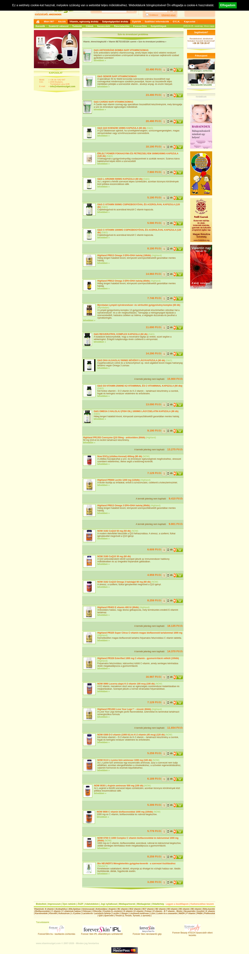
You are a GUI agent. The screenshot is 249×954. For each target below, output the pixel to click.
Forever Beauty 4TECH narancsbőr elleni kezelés (192, 933)
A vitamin (49, 909)
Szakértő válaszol (58, 26)
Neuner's (102, 866)
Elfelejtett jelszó (168, 15)
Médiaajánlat (143, 904)
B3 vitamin (172, 909)
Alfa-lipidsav (74, 909)
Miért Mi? (49, 21)
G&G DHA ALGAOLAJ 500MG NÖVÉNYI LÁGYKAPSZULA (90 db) (131, 360)
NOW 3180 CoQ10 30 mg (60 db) (114, 556)
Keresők (40, 26)
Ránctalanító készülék (201, 85)
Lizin (153, 913)
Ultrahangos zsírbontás (201, 71)
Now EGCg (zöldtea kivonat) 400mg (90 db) (119, 456)
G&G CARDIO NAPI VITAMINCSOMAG (113, 102)
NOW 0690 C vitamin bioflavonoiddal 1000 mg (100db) (125, 812)
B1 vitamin (123, 909)
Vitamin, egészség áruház (83, 21)
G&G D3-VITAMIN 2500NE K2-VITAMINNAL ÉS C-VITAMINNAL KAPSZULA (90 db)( (139, 386)
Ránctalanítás (122, 26)
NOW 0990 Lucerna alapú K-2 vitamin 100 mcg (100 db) (126, 683)
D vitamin (128, 911)
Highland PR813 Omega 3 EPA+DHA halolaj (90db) (123, 505)
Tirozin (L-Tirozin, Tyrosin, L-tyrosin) (132, 915)
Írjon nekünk (69, 904)
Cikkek (90, 26)
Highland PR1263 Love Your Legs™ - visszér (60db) (124, 709)
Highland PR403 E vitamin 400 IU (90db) (118, 607)
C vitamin (56, 911)
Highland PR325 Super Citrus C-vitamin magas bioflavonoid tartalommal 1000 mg (139, 633)
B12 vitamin (135, 909)
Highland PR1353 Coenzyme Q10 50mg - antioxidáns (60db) (114, 437)
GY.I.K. (176, 21)
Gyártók (136, 21)
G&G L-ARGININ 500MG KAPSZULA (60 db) (119, 179)
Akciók (62, 21)
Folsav (148, 911)
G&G (149, 128)
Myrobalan (103, 307)
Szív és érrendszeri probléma (151, 41)
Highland (156, 255)
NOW (146, 456)
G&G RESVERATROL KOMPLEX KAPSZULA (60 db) (121, 334)
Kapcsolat (189, 21)
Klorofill (53, 913)
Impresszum (54, 904)
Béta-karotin (209, 909)
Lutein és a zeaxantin (167, 913)
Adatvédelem (92, 904)
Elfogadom (227, 5)
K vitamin (210, 911)
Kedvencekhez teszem (202, 904)
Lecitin (116, 913)
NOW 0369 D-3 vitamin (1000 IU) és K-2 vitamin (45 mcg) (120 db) (131, 734)
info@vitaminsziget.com (62, 86)
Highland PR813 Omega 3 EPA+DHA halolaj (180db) (124, 255)
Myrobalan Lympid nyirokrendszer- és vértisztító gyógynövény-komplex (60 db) (138, 305)
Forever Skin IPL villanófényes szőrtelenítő (102, 933)
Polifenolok (209, 913)
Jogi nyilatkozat (108, 904)
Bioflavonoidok (42, 911)
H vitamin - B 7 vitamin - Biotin (167, 911)
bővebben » (100, 60)
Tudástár (77, 26)
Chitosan (86, 911)
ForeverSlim (140, 26)
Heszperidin (190, 911)
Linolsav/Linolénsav (139, 913)
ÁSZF (80, 904)
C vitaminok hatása (71, 911)
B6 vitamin (196, 909)
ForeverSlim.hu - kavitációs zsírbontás (56, 933)
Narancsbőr (103, 26)
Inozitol (200, 911)
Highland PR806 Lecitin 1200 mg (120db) (118, 480)
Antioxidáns (101, 909)
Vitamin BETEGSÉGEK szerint (122, 41)
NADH (182, 913)
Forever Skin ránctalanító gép (147, 933)
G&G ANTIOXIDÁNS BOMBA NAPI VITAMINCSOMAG (121, 50)
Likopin (124, 913)
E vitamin (138, 911)
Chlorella (97, 911)
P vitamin (191, 913)
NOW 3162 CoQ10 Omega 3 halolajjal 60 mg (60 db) (124, 582)
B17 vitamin (148, 909)
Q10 (100, 915)
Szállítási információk (157, 21)
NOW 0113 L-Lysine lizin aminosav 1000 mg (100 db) (124, 760)
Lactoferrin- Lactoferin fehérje (96, 913)
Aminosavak (88, 909)
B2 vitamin (160, 909)
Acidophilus (61, 909)
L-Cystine (75, 913)
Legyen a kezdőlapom (177, 904)
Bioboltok (41, 904)
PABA (200, 913)
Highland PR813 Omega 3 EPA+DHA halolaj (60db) (123, 281)
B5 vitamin (184, 909)
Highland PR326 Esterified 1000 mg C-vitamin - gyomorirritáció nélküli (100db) (138, 658)
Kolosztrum (64, 913)
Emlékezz (153, 15)
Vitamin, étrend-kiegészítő (94, 41)
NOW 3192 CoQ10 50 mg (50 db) (114, 531)
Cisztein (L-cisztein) (112, 911)
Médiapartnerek (127, 904)
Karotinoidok (41, 913)
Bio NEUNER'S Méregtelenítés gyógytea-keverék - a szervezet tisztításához (136, 863)
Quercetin (108, 915)
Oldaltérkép (158, 904)
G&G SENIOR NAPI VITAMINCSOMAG (117, 76)
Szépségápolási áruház (115, 21)
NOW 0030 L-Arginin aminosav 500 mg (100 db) (118, 785)
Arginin (112, 909)
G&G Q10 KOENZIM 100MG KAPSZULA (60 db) (121, 128)
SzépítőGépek (158, 26)
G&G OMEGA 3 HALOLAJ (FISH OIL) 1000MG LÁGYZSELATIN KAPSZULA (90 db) (136, 411)
